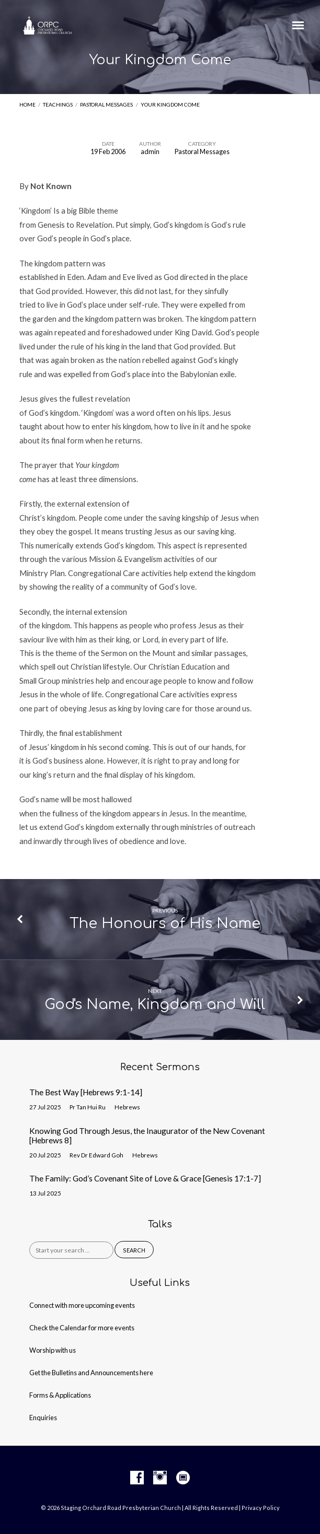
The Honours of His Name (165, 923)
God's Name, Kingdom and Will (154, 1004)
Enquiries (43, 1417)
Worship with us (52, 1350)
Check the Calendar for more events (81, 1328)
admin (150, 151)
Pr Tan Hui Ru (88, 1107)
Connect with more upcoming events (82, 1305)
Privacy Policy (261, 1507)
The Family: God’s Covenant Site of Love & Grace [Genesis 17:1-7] (145, 1178)
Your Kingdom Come (170, 104)
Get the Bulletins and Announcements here (91, 1372)
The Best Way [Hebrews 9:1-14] (85, 1092)
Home (27, 104)
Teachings (58, 104)
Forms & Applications (60, 1395)
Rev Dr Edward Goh (96, 1155)
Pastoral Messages (106, 104)
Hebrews (127, 1107)
